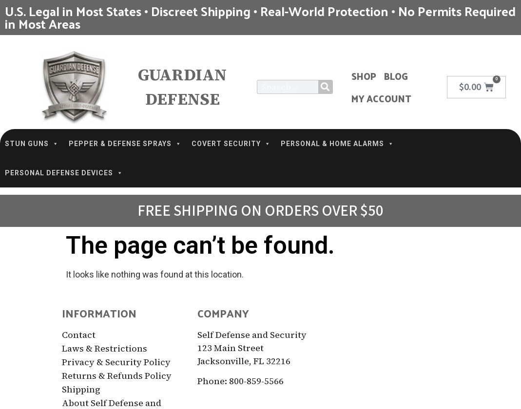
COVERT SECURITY (231, 143)
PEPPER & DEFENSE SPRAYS (125, 143)
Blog (396, 76)
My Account (381, 98)
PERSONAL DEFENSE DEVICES (64, 173)
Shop (363, 76)
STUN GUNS (32, 143)
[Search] (325, 86)
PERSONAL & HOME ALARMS (337, 143)
